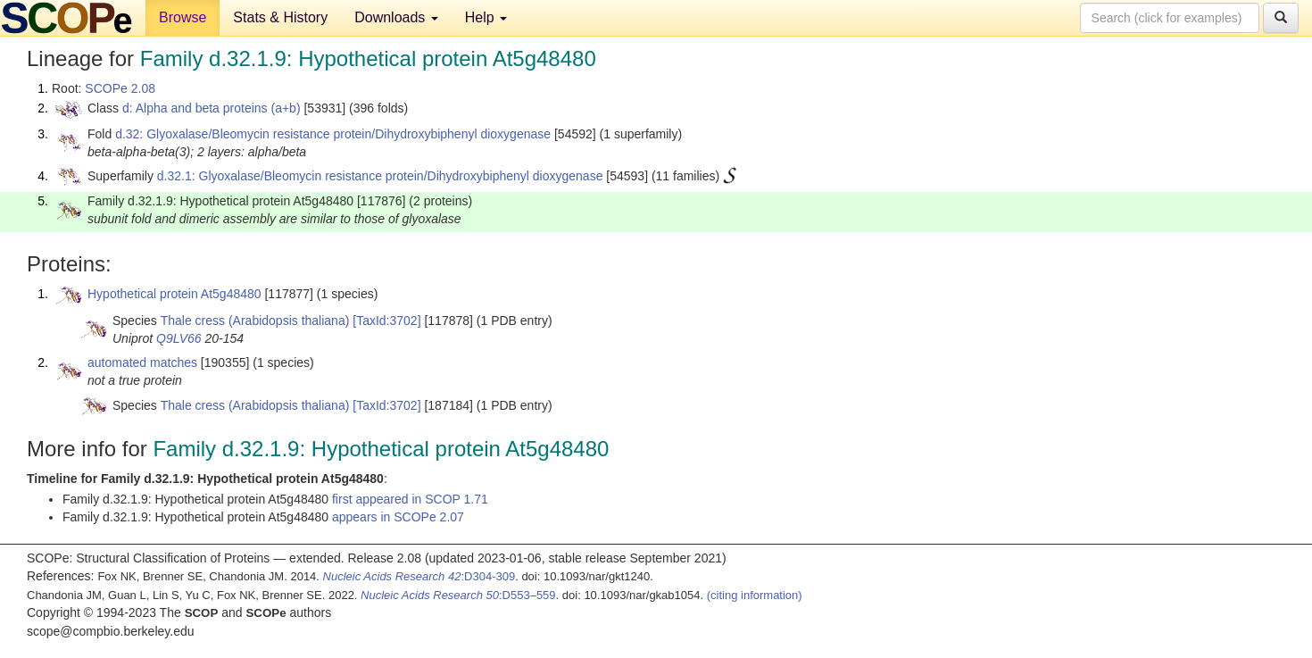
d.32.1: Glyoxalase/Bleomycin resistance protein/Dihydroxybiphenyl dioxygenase (380, 176)
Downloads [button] (396, 17)
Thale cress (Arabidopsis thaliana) (255, 320)
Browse (182, 17)
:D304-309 (419, 576)
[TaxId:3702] (386, 320)
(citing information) (754, 595)
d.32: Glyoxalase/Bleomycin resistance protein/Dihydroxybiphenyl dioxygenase (333, 134)
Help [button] (486, 17)
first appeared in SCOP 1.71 (410, 499)
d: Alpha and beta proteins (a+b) (211, 108)
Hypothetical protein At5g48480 (174, 294)
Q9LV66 (179, 338)
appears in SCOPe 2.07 (398, 517)
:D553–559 (458, 595)
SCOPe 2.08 (120, 88)
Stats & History (280, 17)
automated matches (142, 362)
